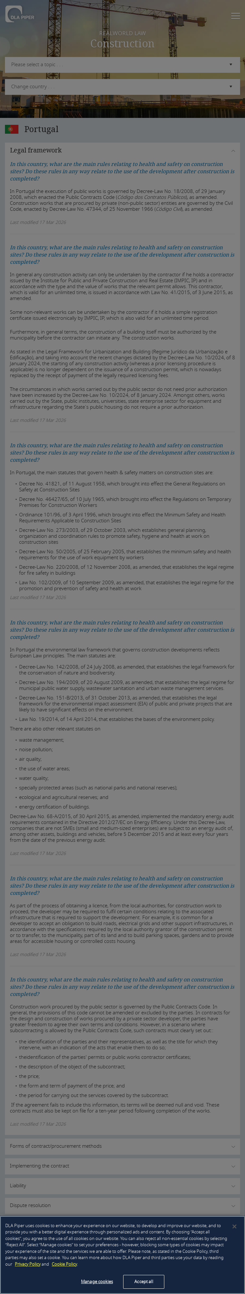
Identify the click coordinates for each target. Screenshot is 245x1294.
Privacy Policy (28, 1264)
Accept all (143, 1282)
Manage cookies (97, 1282)
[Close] (234, 1226)
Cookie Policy (64, 1264)
